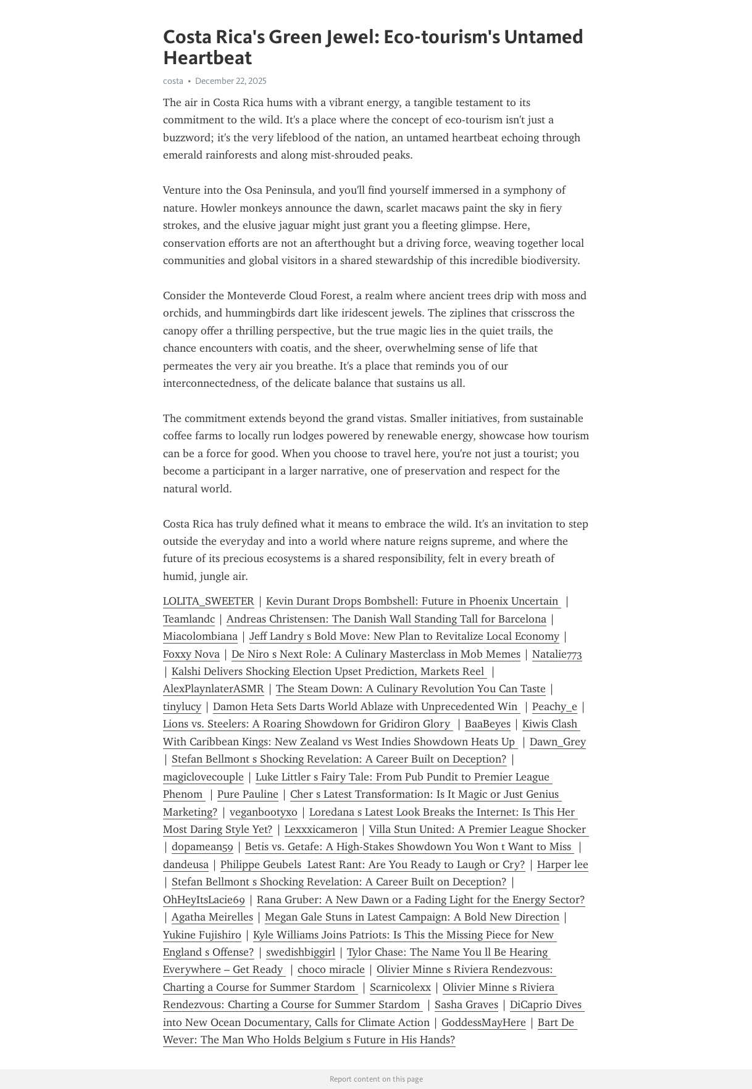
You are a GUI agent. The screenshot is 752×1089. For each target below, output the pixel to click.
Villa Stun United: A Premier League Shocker (479, 829)
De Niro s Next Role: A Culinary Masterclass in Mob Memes (376, 654)
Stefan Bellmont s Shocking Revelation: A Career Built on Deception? (339, 759)
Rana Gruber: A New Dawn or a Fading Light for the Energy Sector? (421, 899)
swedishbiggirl (300, 952)
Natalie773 (557, 654)
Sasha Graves (466, 1004)
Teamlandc (189, 619)
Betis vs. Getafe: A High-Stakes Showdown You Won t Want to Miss (409, 846)
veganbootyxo (264, 812)
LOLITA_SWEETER (208, 601)
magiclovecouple (203, 777)
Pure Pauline (247, 794)
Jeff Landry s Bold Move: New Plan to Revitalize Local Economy (404, 636)
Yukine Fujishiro (202, 935)
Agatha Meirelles (212, 917)
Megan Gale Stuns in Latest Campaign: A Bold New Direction (412, 917)
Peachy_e (554, 706)
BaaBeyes (488, 724)
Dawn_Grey (558, 741)
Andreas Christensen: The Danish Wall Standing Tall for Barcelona (386, 619)
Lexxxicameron (321, 829)
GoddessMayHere (483, 1022)
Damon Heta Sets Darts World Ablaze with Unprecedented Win (366, 706)
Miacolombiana (200, 636)
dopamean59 (202, 846)
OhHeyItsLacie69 (204, 899)
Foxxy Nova (191, 654)
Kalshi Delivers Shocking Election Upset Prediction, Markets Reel (329, 671)
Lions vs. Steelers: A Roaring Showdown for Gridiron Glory (308, 724)
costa (173, 80)
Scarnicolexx (400, 987)
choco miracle (331, 969)
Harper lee (562, 864)
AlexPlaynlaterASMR (213, 688)
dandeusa (186, 864)
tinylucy (182, 706)
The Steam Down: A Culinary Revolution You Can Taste (411, 688)
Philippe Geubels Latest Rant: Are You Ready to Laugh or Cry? (372, 864)
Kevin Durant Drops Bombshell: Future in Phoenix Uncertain (413, 601)
